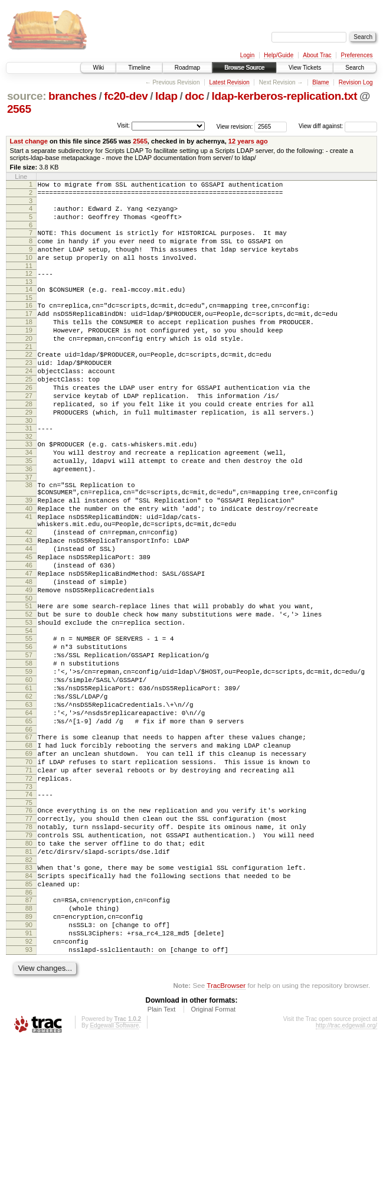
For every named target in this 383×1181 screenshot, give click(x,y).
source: (26, 96)
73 (28, 896)
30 (28, 461)
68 (28, 846)
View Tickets (305, 67)
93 (28, 1087)
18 (28, 343)
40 (28, 563)
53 (28, 700)
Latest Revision (229, 82)
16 (28, 323)
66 (28, 828)
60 (28, 768)
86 (28, 1019)
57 (28, 738)
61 (28, 778)
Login (247, 55)
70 (28, 866)
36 (28, 516)
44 (28, 612)
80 (28, 961)
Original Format (213, 1149)
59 (28, 758)
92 (28, 1077)
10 (28, 269)
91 (28, 1067)
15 (28, 315)
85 (28, 1009)
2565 (19, 109)
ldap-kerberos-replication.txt (285, 96)
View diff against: (338, 126)
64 (28, 808)
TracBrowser (226, 1125)
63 (28, 798)
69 (28, 856)
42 (28, 592)
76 (28, 921)
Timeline (139, 67)
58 (28, 748)
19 (28, 353)
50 (28, 672)
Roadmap (187, 67)
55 (28, 718)
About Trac (317, 55)
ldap (166, 96)
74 (28, 904)
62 (28, 788)
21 (28, 373)
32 (28, 478)
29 (28, 451)
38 (28, 534)
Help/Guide (278, 55)
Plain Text (162, 1149)
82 (28, 982)
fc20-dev (126, 96)
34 (28, 496)
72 (28, 886)
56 (28, 728)
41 (28, 573)
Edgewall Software (114, 1165)
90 (28, 1057)
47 (28, 642)
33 (28, 486)
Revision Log (356, 82)
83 (28, 989)
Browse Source (244, 67)
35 (28, 506)
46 (28, 632)
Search (354, 67)
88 (28, 1037)
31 (28, 468)
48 (28, 652)
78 (28, 941)
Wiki (98, 67)
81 (28, 972)
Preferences (357, 55)
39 (28, 553)
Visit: (123, 125)
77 (28, 931)
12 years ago (248, 141)
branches (72, 96)
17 (28, 333)
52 (28, 690)
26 (28, 421)
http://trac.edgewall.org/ (346, 1165)
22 (28, 380)
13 (28, 297)
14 (28, 305)
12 (28, 287)
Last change (29, 141)
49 (28, 662)
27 (28, 431)
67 (28, 836)
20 (28, 363)
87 (28, 1027)
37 (28, 526)
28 (28, 441)
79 (28, 951)
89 (28, 1047)
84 (28, 999)
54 (28, 710)
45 (28, 622)
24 (28, 400)
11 (28, 279)
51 (28, 680)
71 (28, 876)
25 (28, 411)
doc (194, 96)
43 (28, 602)
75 (28, 914)
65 (28, 818)
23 (28, 390)
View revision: (235, 126)
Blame (320, 82)
